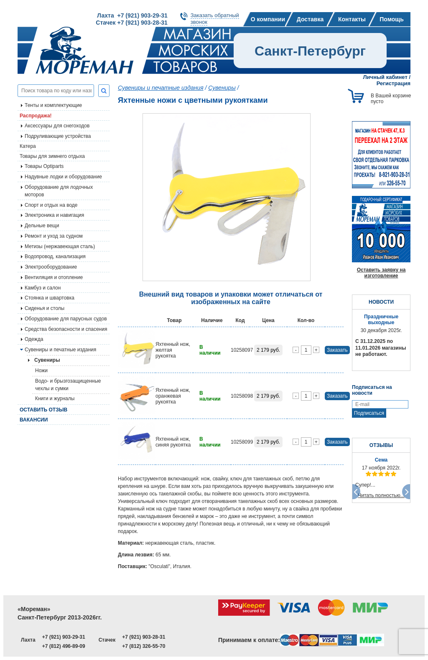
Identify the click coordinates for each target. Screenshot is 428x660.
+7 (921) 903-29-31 (63, 637)
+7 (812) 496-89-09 (63, 646)
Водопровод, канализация (55, 256)
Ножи (41, 370)
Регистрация (393, 83)
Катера (28, 146)
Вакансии (34, 420)
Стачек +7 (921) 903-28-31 (131, 22)
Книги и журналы (54, 398)
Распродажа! (36, 116)
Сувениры (221, 87)
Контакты (352, 19)
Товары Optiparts (44, 166)
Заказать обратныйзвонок (215, 18)
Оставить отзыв (43, 410)
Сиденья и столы (44, 308)
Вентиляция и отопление (54, 277)
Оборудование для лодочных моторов (59, 191)
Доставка (310, 19)
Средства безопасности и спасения (66, 329)
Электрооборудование (51, 267)
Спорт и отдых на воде (51, 205)
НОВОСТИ (381, 302)
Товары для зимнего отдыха (52, 156)
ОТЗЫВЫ (381, 445)
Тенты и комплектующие (53, 105)
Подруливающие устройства (58, 136)
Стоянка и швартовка (49, 298)
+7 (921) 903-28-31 (143, 637)
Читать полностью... (381, 495)
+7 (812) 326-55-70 (143, 646)
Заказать (337, 350)
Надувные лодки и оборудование (63, 177)
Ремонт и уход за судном (54, 236)
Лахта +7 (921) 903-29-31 (132, 15)
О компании (268, 19)
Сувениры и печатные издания (60, 350)
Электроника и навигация (54, 215)
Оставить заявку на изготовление (381, 273)
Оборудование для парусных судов (66, 319)
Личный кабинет (385, 77)
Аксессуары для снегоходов (57, 126)
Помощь (392, 19)
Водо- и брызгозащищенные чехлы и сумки (68, 384)
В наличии (210, 350)
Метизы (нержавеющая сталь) (60, 246)
